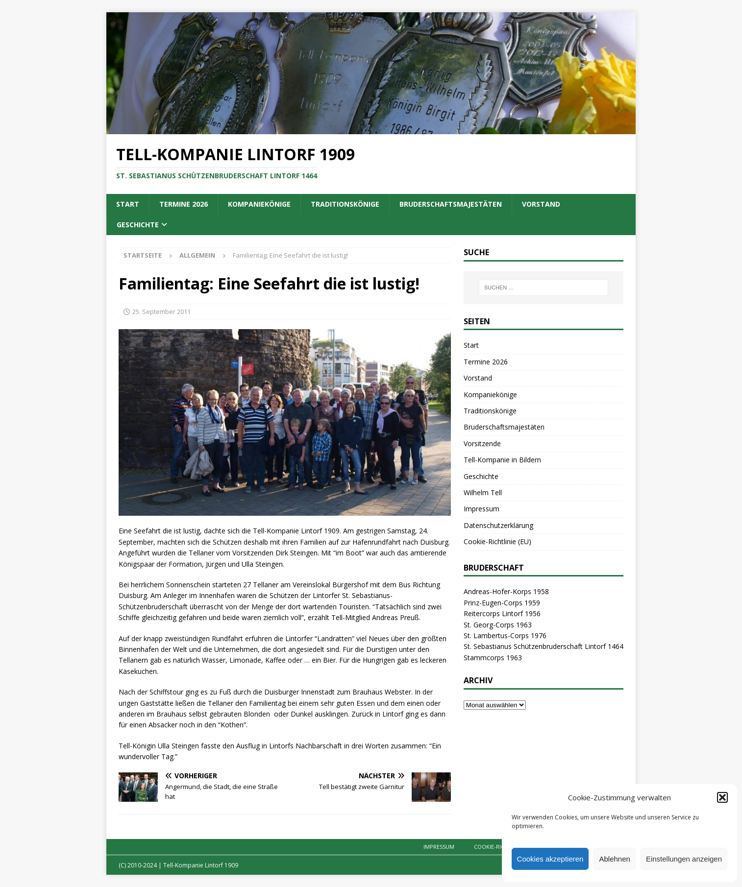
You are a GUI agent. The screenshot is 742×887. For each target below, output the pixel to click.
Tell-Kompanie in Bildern (502, 459)
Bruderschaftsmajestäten (450, 204)
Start (127, 204)
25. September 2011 (161, 311)
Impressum (481, 508)
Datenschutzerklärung (498, 525)
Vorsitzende (482, 443)
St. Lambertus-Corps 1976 (505, 635)
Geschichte (138, 224)
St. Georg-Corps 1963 (498, 624)
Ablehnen (614, 859)
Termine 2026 (183, 204)
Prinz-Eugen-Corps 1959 (502, 602)
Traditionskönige (345, 204)
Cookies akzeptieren (550, 859)
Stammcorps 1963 (493, 657)
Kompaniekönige (259, 204)
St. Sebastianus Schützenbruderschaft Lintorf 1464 (543, 646)
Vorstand (541, 204)
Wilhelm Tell (483, 492)
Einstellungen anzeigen (684, 859)
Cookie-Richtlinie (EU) (497, 541)
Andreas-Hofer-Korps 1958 (506, 591)
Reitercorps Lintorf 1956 (502, 613)
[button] (722, 797)
